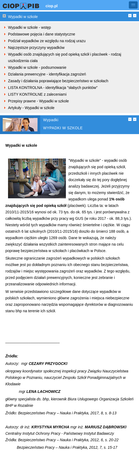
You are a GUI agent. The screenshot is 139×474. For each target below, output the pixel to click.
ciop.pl (52, 6)
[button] (133, 5)
